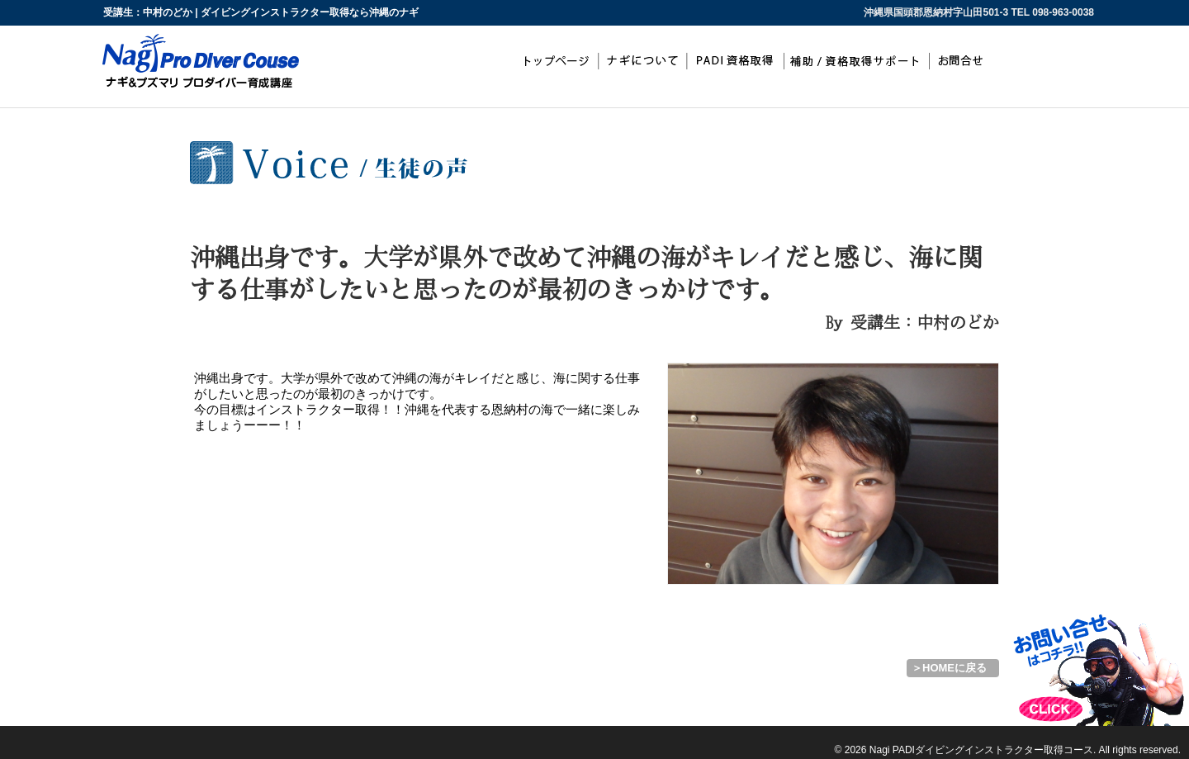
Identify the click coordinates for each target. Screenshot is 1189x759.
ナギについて (642, 61)
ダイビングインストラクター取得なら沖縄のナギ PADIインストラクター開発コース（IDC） (91, 733)
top (555, 61)
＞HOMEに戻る (949, 668)
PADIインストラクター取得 (735, 61)
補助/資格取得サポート (857, 61)
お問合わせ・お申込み (965, 61)
